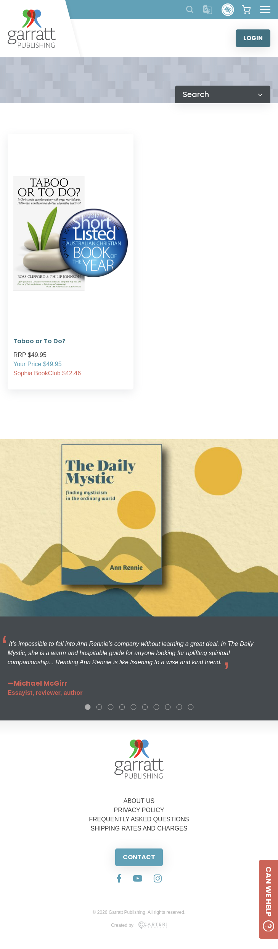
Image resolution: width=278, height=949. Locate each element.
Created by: (139, 925)
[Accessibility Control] (228, 9)
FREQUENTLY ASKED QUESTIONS (139, 819)
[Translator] (207, 10)
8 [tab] (168, 707)
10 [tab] (190, 707)
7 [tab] (156, 707)
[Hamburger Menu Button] (265, 9)
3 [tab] (110, 707)
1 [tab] (88, 707)
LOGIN (253, 38)
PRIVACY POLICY (139, 810)
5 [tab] (133, 707)
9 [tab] (179, 707)
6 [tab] (145, 707)
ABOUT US (139, 801)
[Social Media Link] (119, 879)
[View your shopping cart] (246, 9)
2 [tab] (99, 707)
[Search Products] (189, 9)
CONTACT (139, 857)
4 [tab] (122, 707)
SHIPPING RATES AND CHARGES (139, 828)
